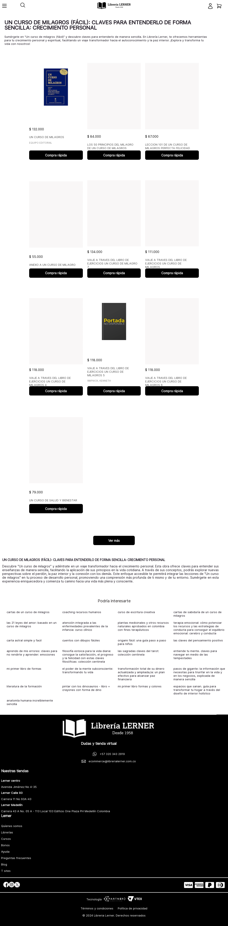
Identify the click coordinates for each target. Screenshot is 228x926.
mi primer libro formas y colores (140, 686)
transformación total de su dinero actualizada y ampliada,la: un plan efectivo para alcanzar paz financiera (141, 674)
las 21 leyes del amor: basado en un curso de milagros (32, 624)
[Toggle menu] (4, 8)
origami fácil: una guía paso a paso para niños (142, 642)
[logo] (114, 5)
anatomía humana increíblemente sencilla (30, 702)
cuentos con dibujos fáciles (81, 640)
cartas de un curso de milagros (28, 612)
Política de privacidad (132, 908)
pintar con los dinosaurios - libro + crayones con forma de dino (86, 688)
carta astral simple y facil (24, 640)
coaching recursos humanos (81, 612)
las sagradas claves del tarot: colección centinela (138, 652)
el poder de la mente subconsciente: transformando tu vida (87, 670)
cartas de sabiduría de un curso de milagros (197, 613)
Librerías (7, 832)
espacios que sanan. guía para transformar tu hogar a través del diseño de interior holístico (196, 690)
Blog (4, 864)
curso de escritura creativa (136, 612)
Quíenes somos (11, 826)
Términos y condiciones (97, 908)
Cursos (6, 838)
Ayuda (5, 851)
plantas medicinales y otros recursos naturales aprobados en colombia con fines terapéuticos (143, 626)
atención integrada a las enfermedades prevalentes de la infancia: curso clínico (85, 626)
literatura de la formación (24, 686)
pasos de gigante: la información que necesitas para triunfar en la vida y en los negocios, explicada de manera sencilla (199, 674)
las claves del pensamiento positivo (198, 640)
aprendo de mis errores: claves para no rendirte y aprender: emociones (32, 652)
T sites (6, 871)
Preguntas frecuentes (16, 858)
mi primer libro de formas (24, 668)
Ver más (114, 540)
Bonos (5, 845)
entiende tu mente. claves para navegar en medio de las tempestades (195, 654)
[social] (6, 885)
